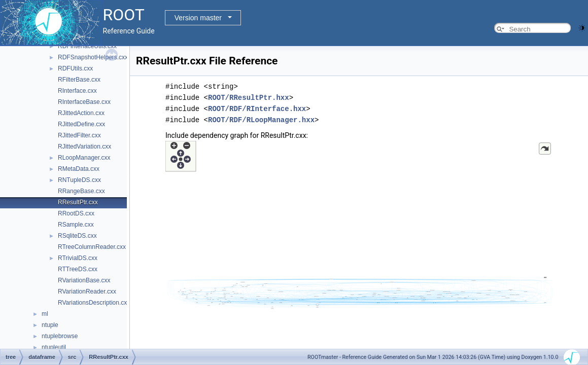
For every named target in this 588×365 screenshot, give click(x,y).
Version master (198, 18)
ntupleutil (54, 347)
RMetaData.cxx (78, 168)
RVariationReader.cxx (87, 291)
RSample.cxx (76, 224)
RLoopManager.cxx (84, 157)
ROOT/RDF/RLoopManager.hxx (261, 120)
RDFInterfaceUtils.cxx (87, 46)
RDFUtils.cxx (75, 68)
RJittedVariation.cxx (84, 146)
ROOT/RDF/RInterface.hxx (257, 109)
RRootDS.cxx (76, 213)
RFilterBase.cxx (79, 79)
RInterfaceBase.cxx (84, 101)
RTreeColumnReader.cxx (92, 246)
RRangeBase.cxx (81, 191)
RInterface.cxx (77, 90)
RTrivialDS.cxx (77, 258)
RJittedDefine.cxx (81, 124)
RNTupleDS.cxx (79, 180)
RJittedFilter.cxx (79, 135)
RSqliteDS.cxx (77, 235)
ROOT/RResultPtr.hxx (248, 97)
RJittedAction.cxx (81, 113)
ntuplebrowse (60, 336)
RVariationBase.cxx (84, 280)
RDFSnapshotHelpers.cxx (93, 57)
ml (45, 313)
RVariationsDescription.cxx (94, 302)
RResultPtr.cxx (78, 202)
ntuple (50, 324)
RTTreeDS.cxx (77, 269)
